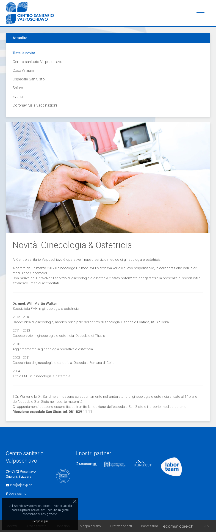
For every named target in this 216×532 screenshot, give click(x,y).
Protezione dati (121, 526)
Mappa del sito (90, 526)
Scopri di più (40, 521)
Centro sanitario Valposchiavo (37, 62)
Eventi (18, 96)
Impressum (149, 526)
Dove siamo (17, 493)
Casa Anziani (23, 70)
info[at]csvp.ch (21, 485)
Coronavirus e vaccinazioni (35, 105)
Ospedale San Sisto (29, 79)
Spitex (18, 88)
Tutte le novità (24, 53)
